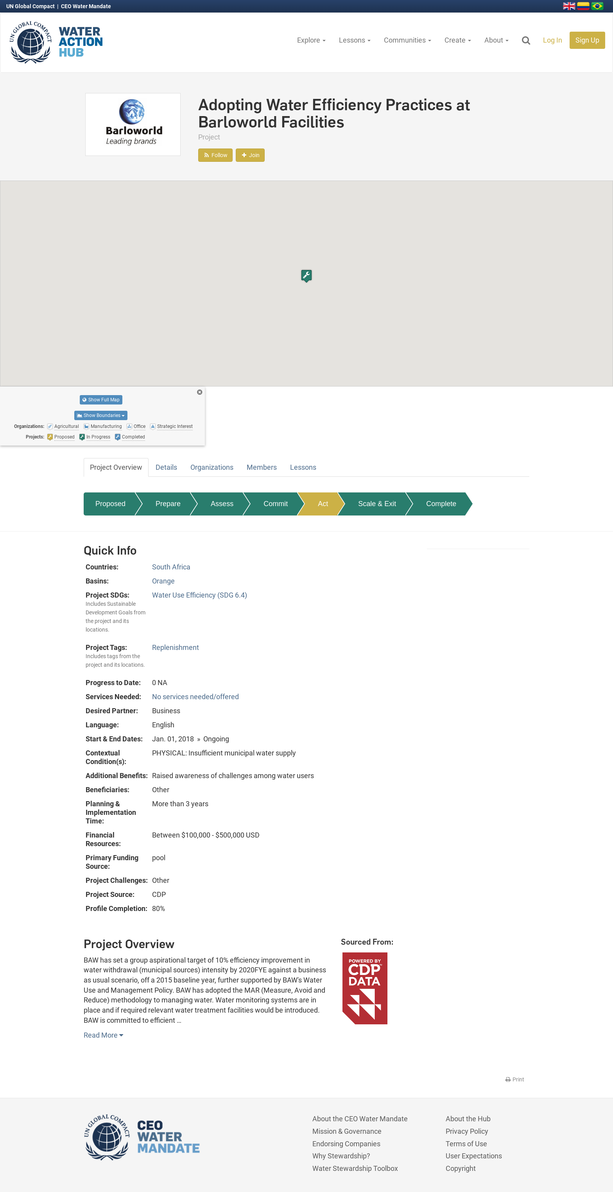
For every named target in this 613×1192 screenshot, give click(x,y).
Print (514, 1079)
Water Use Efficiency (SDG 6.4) (199, 595)
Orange (163, 581)
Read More (103, 1035)
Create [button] (458, 40)
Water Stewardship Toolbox (355, 1168)
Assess (222, 504)
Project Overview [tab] (116, 467)
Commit (275, 504)
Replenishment (175, 647)
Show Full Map (101, 400)
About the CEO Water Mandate (360, 1119)
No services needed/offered (195, 697)
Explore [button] (311, 40)
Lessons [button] (355, 40)
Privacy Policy (467, 1131)
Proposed (110, 504)
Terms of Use (466, 1144)
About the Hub (468, 1119)
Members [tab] (262, 467)
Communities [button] (407, 40)
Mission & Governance (347, 1131)
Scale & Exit (377, 504)
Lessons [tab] (303, 467)
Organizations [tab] (211, 467)
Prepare (168, 504)
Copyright (461, 1168)
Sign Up (587, 40)
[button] (306, 276)
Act (323, 504)
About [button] (496, 40)
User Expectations (474, 1156)
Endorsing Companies (346, 1144)
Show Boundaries (101, 415)
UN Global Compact (31, 6)
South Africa (171, 567)
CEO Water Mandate (86, 6)
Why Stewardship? (341, 1156)
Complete (441, 504)
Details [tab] (166, 467)
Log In (552, 40)
